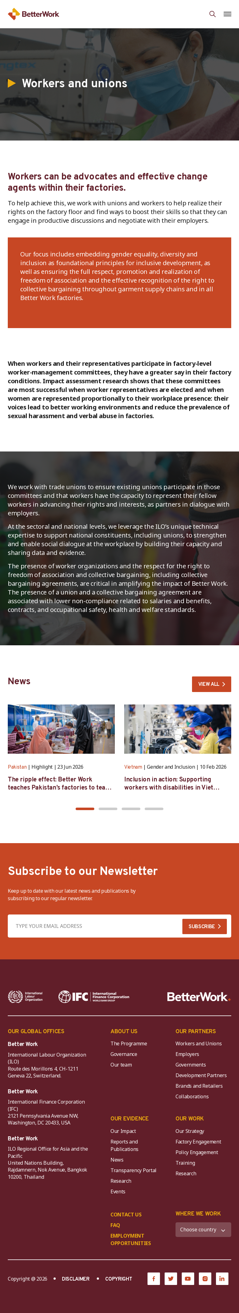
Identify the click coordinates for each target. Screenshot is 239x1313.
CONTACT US (126, 1214)
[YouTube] (188, 1278)
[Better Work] (199, 996)
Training (185, 1162)
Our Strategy (190, 1131)
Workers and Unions (199, 1043)
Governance (123, 1054)
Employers (187, 1054)
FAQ (115, 1225)
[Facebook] (154, 1278)
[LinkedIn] (222, 1278)
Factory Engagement (198, 1141)
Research (120, 1180)
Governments (191, 1064)
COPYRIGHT (118, 1279)
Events (117, 1191)
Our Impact (123, 1131)
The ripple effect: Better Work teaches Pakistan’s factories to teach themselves (60, 788)
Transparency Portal (133, 1170)
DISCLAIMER (76, 1279)
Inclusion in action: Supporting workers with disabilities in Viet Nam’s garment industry (168, 788)
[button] (85, 809)
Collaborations (192, 1096)
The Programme (128, 1043)
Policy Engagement (198, 1152)
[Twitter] (171, 1278)
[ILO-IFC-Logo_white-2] (25, 997)
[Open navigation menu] (227, 14)
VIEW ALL (208, 684)
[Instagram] (205, 1278)
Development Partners (201, 1075)
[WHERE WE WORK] (203, 1229)
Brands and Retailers (199, 1085)
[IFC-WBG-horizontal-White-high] (94, 997)
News (117, 1159)
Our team (121, 1064)
